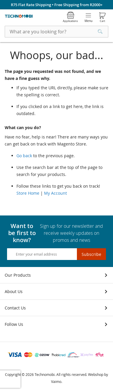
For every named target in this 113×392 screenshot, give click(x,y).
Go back (24, 155)
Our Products (18, 275)
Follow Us (14, 324)
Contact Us (15, 308)
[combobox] (56, 31)
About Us (14, 291)
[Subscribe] (91, 254)
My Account (55, 193)
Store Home (27, 193)
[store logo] (19, 16)
